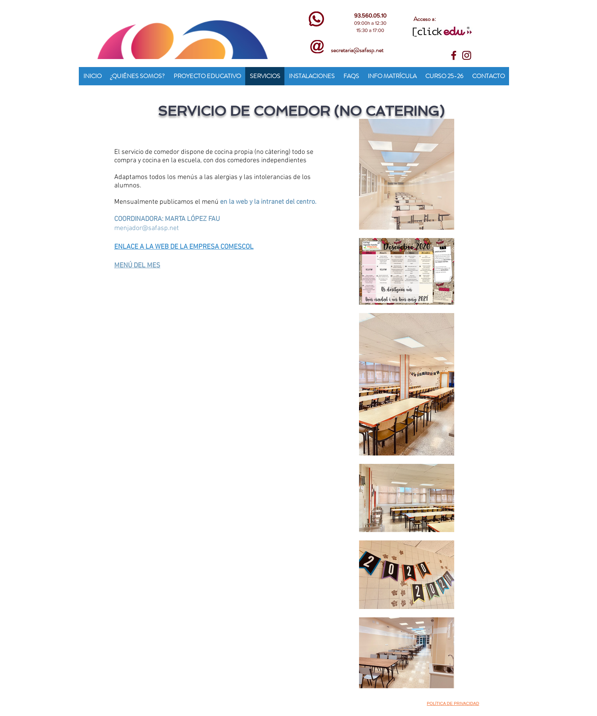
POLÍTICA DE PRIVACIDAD (453, 703)
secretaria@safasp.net (357, 50)
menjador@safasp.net (146, 228)
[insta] (467, 56)
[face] (455, 56)
